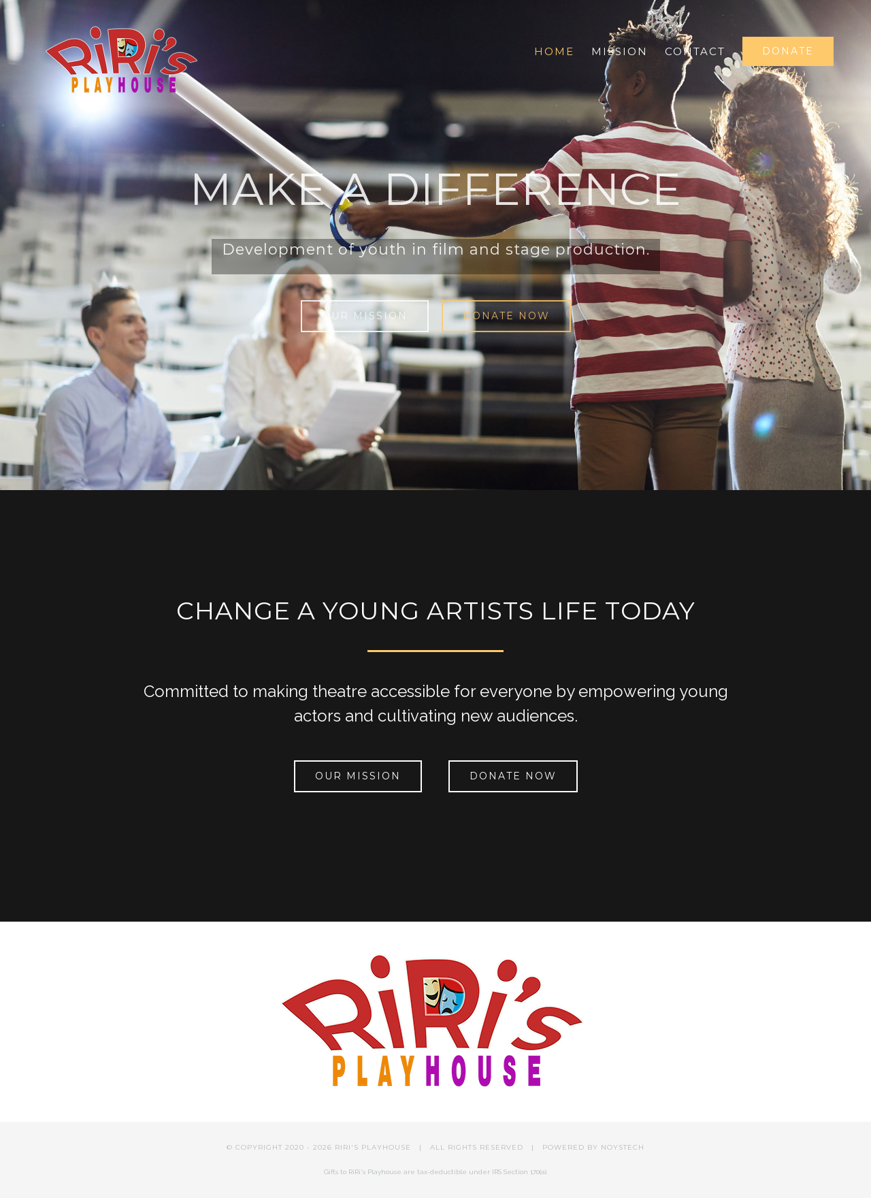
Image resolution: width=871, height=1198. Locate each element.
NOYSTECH (622, 1147)
